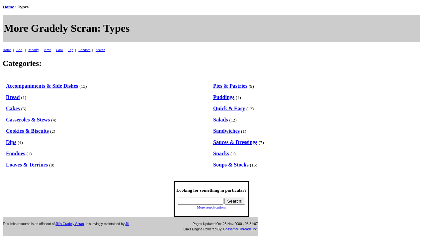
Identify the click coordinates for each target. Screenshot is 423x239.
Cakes (13, 108)
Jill (127, 224)
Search (100, 50)
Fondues (15, 153)
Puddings (223, 97)
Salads (220, 119)
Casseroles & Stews (28, 119)
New (47, 50)
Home (8, 6)
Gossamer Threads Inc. (240, 229)
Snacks (221, 153)
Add (19, 50)
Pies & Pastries (230, 86)
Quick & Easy (229, 108)
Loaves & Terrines (27, 164)
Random (84, 50)
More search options (211, 207)
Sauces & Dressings (235, 142)
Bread (13, 97)
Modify (33, 50)
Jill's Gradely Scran (69, 224)
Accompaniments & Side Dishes (42, 86)
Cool (59, 50)
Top (70, 50)
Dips (11, 142)
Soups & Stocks (231, 164)
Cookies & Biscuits (27, 131)
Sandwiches (226, 131)
